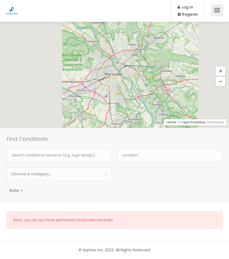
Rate (14, 190)
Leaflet (171, 122)
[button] (220, 71)
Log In (185, 7)
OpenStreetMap (193, 122)
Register (188, 14)
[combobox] (59, 174)
